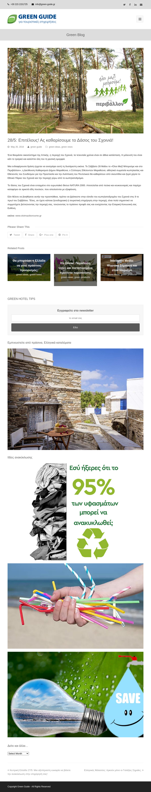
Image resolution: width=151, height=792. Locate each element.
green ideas (54, 147)
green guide (36, 147)
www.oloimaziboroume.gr (28, 215)
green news (67, 147)
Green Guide (23, 786)
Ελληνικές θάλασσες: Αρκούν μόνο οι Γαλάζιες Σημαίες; (113, 770)
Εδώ (75, 327)
